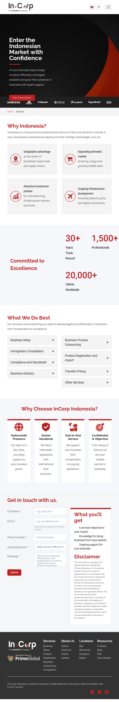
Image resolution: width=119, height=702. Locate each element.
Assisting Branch (17, 547)
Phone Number (16, 537)
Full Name (13, 511)
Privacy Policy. (73, 684)
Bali (81, 646)
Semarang (84, 650)
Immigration (49, 669)
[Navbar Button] (108, 7)
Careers (65, 657)
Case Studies (104, 657)
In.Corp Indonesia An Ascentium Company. (29, 684)
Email (10, 521)
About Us (66, 650)
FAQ (99, 654)
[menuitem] (95, 7)
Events (64, 654)
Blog (99, 650)
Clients (64, 646)
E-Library (102, 646)
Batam (82, 657)
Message (12, 556)
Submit (14, 572)
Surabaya (84, 654)
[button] (32, 340)
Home (10, 111)
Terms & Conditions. (89, 684)
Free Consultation (22, 97)
